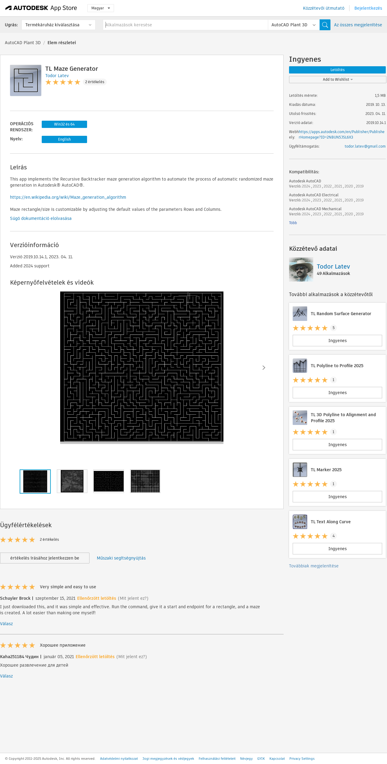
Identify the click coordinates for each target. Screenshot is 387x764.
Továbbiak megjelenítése (314, 566)
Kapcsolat (277, 758)
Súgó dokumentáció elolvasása (41, 218)
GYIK (261, 758)
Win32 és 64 (64, 124)
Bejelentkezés (368, 8)
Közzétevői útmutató (323, 8)
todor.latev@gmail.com (365, 146)
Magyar (100, 8)
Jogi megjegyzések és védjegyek (168, 758)
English (64, 139)
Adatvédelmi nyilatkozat (119, 758)
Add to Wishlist (338, 79)
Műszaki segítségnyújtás (121, 558)
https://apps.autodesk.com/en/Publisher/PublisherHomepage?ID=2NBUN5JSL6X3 (342, 134)
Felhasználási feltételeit (217, 758)
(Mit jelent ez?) (133, 598)
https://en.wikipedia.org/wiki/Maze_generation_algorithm (68, 197)
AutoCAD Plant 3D (23, 43)
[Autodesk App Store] (41, 8)
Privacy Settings (302, 758)
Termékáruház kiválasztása (52, 25)
